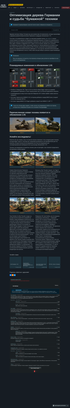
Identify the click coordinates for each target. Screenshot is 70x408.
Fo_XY (17, 304)
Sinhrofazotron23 (14, 359)
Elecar (17, 355)
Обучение (22, 7)
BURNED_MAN (13, 321)
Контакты (57, 7)
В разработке (56, 30)
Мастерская (30, 7)
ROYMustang (13, 344)
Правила (56, 285)
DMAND (12, 327)
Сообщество (39, 7)
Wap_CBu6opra (14, 317)
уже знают (48, 38)
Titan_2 (12, 364)
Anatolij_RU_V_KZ (14, 348)
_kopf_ (17, 352)
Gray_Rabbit (13, 308)
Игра (9, 7)
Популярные (15, 286)
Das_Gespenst (13, 295)
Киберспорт (48, 7)
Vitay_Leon (18, 301)
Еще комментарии (35, 368)
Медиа (15, 7)
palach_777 (18, 331)
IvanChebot (18, 313)
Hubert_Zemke (18, 340)
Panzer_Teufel (13, 337)
